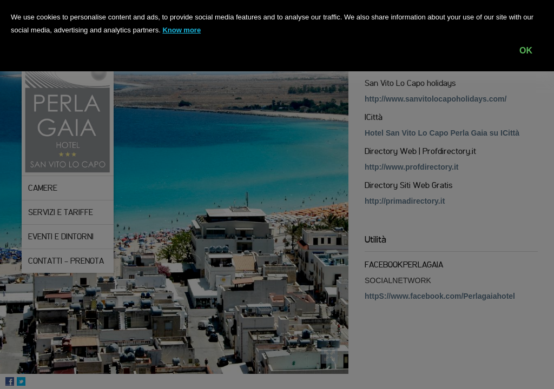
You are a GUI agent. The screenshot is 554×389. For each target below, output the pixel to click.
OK (525, 50)
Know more (181, 30)
